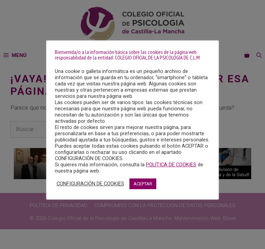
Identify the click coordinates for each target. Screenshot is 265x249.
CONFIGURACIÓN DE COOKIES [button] (90, 184)
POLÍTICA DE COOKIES (171, 165)
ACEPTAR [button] (143, 183)
